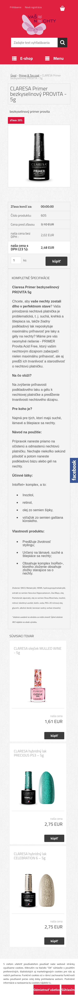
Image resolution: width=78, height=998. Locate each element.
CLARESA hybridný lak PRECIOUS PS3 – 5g (30, 753)
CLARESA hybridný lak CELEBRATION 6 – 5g (30, 856)
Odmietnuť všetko (46, 989)
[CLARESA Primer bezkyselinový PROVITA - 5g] (39, 126)
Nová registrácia (33, 7)
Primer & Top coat (29, 75)
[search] (62, 42)
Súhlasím (68, 989)
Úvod (13, 75)
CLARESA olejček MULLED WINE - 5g (38, 650)
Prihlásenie (15, 7)
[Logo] (39, 24)
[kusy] (16, 260)
